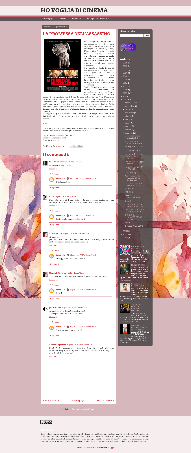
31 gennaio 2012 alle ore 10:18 (79, 345)
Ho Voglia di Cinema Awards (99, 19)
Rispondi (53, 169)
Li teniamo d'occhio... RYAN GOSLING (134, 184)
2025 (125, 63)
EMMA (128, 201)
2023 (125, 66)
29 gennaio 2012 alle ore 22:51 (70, 162)
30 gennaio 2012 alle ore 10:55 (71, 273)
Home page (48, 19)
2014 (125, 93)
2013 (125, 96)
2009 (125, 238)
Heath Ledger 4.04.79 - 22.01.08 (134, 168)
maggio (128, 119)
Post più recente (51, 400)
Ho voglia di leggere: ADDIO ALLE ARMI (134, 205)
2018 (125, 80)
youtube (56, 140)
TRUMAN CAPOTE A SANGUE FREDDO (134, 211)
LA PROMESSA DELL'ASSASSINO (134, 142)
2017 (125, 83)
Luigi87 (53, 162)
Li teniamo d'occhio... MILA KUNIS (134, 137)
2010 (125, 234)
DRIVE (127, 223)
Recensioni (76, 19)
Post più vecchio (105, 400)
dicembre (129, 103)
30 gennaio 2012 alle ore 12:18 (74, 308)
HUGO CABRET (138, 265)
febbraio (129, 130)
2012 (125, 100)
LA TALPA (129, 189)
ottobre (128, 109)
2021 (125, 73)
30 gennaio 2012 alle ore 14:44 (83, 255)
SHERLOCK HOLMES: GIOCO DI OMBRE (133, 217)
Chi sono (62, 19)
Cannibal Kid (55, 234)
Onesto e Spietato (57, 345)
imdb (72, 135)
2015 (125, 90)
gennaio (129, 133)
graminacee (55, 308)
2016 (125, 86)
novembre (129, 106)
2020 (125, 76)
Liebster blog (130, 173)
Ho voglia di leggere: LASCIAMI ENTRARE (134, 156)
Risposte (55, 174)
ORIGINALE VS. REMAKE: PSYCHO (139, 326)
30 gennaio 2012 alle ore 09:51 (76, 234)
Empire (85, 131)
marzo (128, 126)
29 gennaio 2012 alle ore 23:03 (83, 179)
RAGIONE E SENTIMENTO (132, 197)
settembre (129, 113)
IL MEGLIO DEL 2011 (134, 226)
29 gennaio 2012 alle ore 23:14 (83, 216)
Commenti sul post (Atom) (83, 409)
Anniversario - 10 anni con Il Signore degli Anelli (134, 178)
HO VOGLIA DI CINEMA (74, 10)
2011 (125, 231)
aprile (128, 123)
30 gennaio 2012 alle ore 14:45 (83, 290)
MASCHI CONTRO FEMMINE (139, 247)
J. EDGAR (129, 192)
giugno (128, 116)
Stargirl (53, 273)
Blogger (111, 448)
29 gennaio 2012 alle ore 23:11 (67, 197)
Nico (51, 197)
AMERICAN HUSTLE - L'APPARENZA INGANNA (138, 308)
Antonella (61, 179)
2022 (125, 70)
